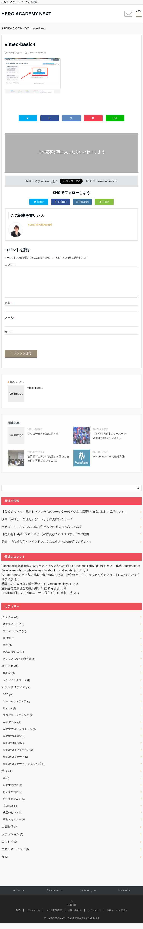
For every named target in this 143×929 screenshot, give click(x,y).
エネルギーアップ (15, 855)
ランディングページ (16, 686)
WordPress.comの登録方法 (109, 462)
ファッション (12, 840)
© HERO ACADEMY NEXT (59, 923)
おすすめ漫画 (12, 797)
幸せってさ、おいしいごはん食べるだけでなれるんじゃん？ (41, 532)
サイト (9, 337)
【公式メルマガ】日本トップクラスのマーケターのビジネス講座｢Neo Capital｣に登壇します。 (64, 517)
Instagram (82, 202)
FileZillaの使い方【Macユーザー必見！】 (28, 598)
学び (6, 776)
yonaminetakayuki (37, 52)
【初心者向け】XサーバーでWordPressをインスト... (109, 441)
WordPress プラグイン (18, 755)
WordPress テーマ (15, 762)
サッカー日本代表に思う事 (43, 439)
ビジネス (9, 623)
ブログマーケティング (18, 721)
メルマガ (9, 671)
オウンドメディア (15, 693)
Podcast (9, 714)
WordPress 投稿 (14, 748)
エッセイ (9, 847)
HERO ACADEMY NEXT (26, 14)
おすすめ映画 (12, 790)
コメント (11, 264)
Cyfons (9, 679)
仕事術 (8, 643)
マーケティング (14, 637)
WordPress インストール (19, 734)
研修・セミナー (14, 825)
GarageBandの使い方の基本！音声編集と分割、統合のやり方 (42, 580)
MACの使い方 (13, 657)
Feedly (104, 202)
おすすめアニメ (14, 804)
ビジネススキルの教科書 (19, 664)
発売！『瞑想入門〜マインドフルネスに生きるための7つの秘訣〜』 (47, 547)
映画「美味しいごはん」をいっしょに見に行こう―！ (37, 525)
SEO (8, 700)
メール (10, 323)
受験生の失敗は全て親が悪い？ (22, 589)
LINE (115, 118)
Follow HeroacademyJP (101, 181)
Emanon (94, 923)
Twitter (38, 202)
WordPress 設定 (14, 741)
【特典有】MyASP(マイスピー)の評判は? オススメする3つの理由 (45, 540)
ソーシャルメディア (16, 707)
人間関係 (9, 832)
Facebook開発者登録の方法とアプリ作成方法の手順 (36, 571)
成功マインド (13, 630)
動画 (7, 650)
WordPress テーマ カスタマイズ (23, 769)
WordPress (11, 728)
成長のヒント (12, 818)
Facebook (61, 202)
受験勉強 (10, 811)
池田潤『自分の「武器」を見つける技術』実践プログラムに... (48, 464)
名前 (8, 308)
